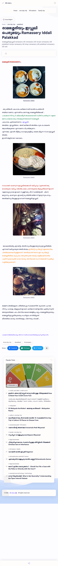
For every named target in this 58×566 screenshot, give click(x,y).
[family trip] (41, 10)
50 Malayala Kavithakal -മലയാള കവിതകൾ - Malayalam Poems (29, 472)
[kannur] (27, 518)
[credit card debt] (15, 452)
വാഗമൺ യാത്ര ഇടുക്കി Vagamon (20, 514)
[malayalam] (13, 468)
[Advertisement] (29, 29)
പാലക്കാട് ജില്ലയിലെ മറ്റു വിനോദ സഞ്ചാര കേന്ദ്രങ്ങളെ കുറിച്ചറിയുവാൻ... (25, 397)
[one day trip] (23, 10)
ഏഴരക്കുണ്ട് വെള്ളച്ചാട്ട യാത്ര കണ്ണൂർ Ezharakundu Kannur (29, 521)
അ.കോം (8, 3)
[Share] (29, 563)
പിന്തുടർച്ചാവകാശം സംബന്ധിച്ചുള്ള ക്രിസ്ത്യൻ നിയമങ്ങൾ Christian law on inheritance (29, 506)
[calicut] (12, 477)
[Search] (54, 3)
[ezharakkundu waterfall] (17, 518)
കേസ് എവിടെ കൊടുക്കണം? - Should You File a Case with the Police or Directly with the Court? (29, 530)
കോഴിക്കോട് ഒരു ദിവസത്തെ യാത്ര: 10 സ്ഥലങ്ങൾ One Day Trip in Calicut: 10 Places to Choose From (29, 481)
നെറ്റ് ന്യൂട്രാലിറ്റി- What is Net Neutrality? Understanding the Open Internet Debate (29, 539)
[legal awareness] (14, 501)
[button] (13, 410)
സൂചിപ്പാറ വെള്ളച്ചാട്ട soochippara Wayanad (24, 497)
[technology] (28, 535)
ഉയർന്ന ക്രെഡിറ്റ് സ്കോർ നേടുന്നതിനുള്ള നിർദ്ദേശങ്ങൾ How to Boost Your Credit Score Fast (30, 457)
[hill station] (23, 487)
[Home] (15, 10)
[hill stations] (32, 10)
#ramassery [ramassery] (27, 404)
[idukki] (18, 511)
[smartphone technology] (17, 535)
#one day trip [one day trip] (7, 404)
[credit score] (23, 452)
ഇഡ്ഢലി (25, 184)
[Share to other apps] (46, 410)
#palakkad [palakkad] (18, 404)
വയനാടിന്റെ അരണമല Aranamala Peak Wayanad (26, 490)
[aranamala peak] (15, 487)
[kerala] (12, 494)
